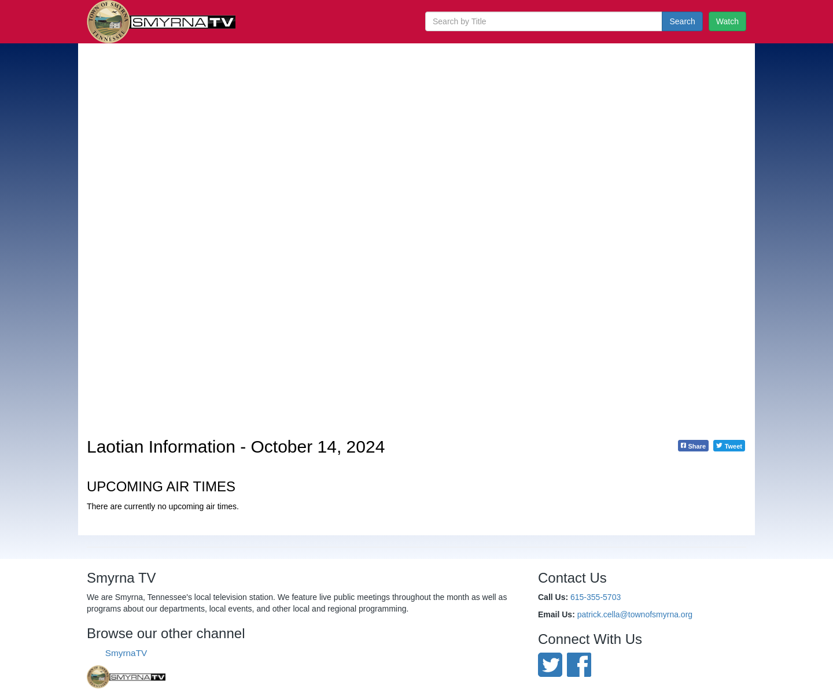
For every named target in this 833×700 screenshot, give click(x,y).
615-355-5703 (595, 597)
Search (682, 21)
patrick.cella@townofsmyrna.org (634, 614)
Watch (727, 21)
